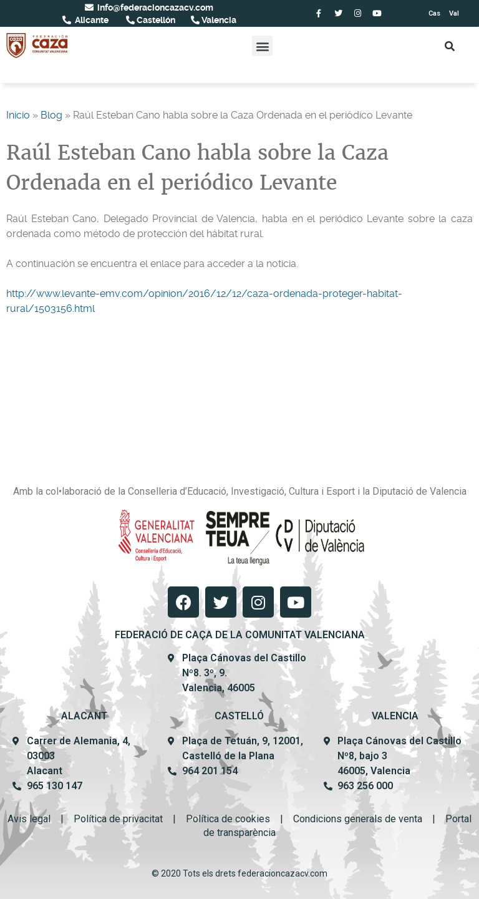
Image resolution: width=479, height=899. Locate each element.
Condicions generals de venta (357, 819)
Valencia (218, 20)
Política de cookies (228, 819)
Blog (51, 115)
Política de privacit (114, 819)
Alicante (91, 20)
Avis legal (29, 819)
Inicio (18, 115)
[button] (262, 46)
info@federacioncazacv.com (154, 7)
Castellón (155, 20)
